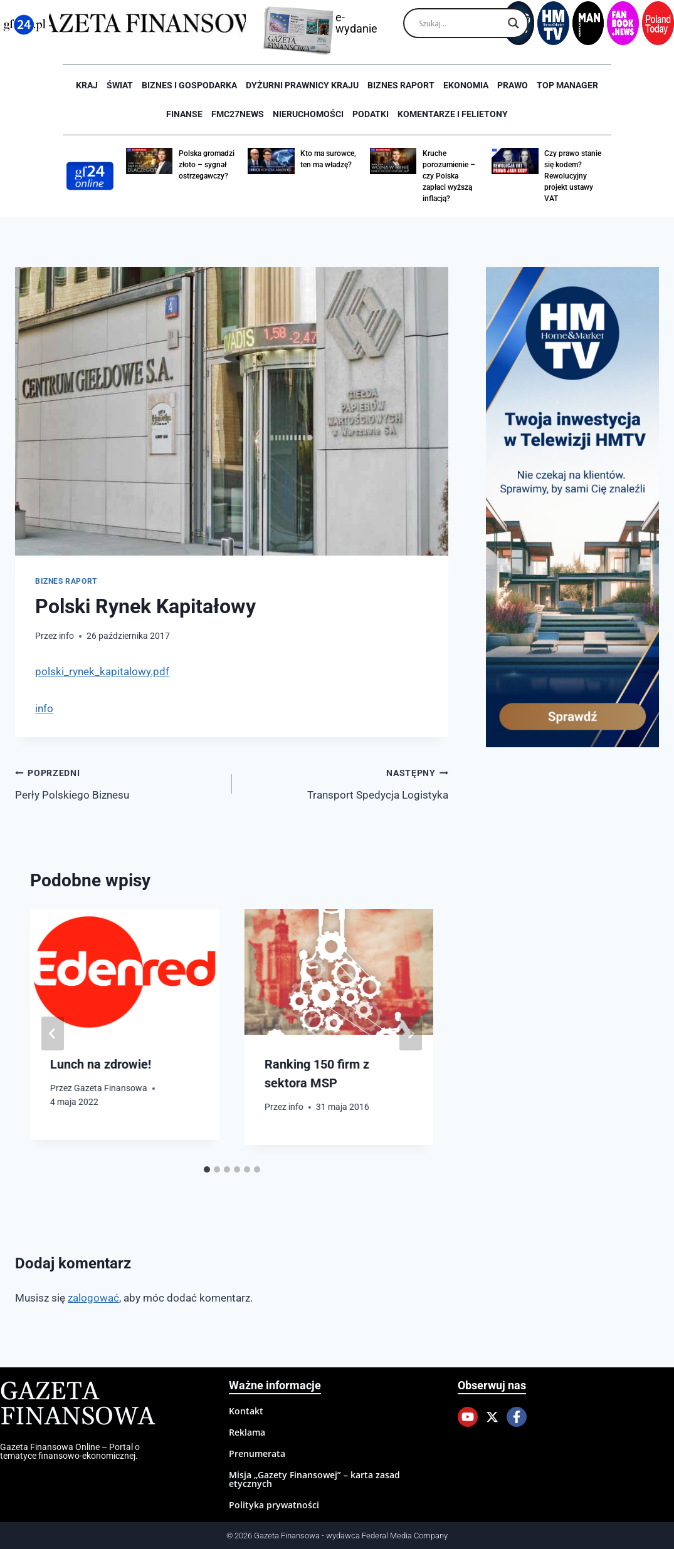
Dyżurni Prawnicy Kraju (302, 85)
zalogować (93, 1298)
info (66, 636)
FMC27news (237, 114)
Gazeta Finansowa (110, 1088)
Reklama (247, 1432)
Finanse (184, 114)
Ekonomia (465, 85)
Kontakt (246, 1411)
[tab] (207, 1169)
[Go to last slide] (52, 1033)
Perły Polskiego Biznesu (118, 782)
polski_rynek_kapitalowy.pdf (102, 671)
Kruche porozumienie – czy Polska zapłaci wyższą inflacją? (449, 176)
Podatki (370, 114)
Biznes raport (400, 85)
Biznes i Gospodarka (189, 85)
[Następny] (410, 1033)
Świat (120, 85)
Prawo (512, 85)
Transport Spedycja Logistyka (346, 782)
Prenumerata (257, 1453)
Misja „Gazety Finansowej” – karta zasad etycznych (314, 1479)
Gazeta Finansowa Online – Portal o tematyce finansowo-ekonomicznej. (70, 1451)
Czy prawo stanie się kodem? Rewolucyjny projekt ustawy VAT (572, 176)
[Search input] (460, 23)
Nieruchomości (308, 114)
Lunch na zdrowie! (100, 1064)
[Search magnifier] (513, 23)
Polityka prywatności (274, 1505)
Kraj (87, 85)
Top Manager (567, 85)
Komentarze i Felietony (453, 114)
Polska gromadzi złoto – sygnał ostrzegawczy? (206, 164)
